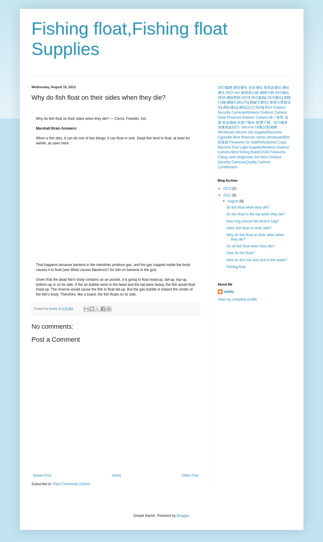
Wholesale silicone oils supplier (242, 132)
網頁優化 (240, 88)
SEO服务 (280, 122)
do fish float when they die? (247, 207)
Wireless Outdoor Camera (266, 112)
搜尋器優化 (272, 88)
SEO (229, 93)
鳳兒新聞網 (268, 127)
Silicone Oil (250, 127)
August (233, 201)
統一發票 (276, 117)
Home (116, 475)
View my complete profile (237, 299)
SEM (221, 98)
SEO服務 (225, 88)
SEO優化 (282, 93)
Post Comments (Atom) (71, 484)
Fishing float (236, 267)
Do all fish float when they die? (250, 246)
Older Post (190, 475)
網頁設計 (246, 107)
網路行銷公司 (237, 102)
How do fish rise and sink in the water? (256, 260)
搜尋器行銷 (250, 93)
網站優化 (230, 107)
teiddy (54, 308)
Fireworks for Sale (243, 142)
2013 (227, 188)
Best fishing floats (245, 152)
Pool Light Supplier (247, 147)
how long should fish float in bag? (252, 221)
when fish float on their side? (248, 228)
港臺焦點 (225, 127)
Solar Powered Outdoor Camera (243, 117)
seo (237, 93)
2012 (227, 195)
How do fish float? (240, 253)
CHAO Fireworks (272, 152)
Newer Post (42, 475)
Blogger (183, 516)
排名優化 (256, 88)
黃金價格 (229, 122)
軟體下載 (263, 122)
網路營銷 (233, 98)
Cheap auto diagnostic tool (239, 157)
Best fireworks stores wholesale (258, 137)
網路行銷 (267, 93)
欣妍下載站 (246, 122)
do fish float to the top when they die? (255, 214)
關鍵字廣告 (258, 102)
